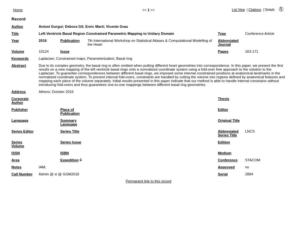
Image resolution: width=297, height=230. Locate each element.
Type (222, 33)
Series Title (69, 131)
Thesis (223, 99)
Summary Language (68, 122)
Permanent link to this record (148, 181)
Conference (228, 160)
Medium (224, 153)
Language (20, 120)
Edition (224, 142)
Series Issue (70, 142)
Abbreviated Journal (228, 42)
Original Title (229, 120)
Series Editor (23, 131)
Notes (16, 167)
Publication (69, 40)
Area (16, 160)
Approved (226, 167)
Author (17, 26)
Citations (254, 10)
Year (15, 40)
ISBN (64, 153)
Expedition (69, 160)
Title (15, 33)
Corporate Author (20, 100)
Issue (65, 51)
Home (18, 10)
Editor (223, 109)
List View (238, 10)
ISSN (16, 153)
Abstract (19, 65)
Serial (222, 174)
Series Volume (18, 144)
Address (19, 92)
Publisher (20, 109)
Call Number (22, 174)
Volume (18, 51)
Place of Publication (69, 111)
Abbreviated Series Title (228, 133)
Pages (223, 51)
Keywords (20, 58)
